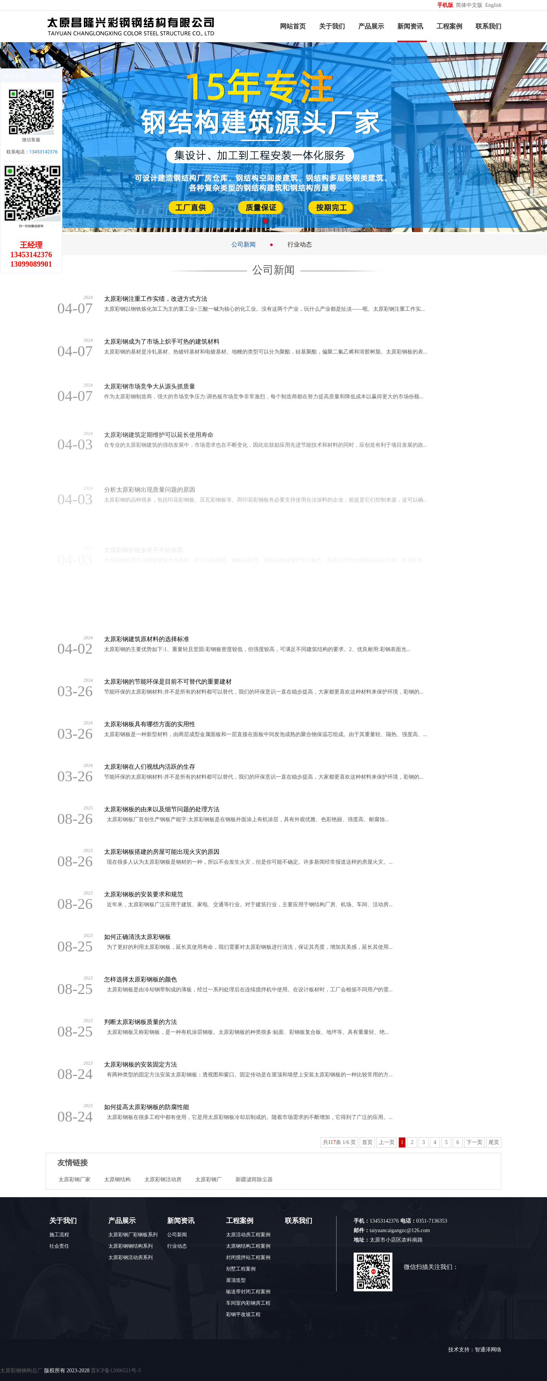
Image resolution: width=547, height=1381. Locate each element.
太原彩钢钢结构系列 (130, 1246)
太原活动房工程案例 (248, 1234)
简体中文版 (470, 5)
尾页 (494, 1142)
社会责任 (59, 1246)
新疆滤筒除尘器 (254, 1179)
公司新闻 (243, 244)
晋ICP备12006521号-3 (116, 1370)
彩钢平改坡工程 (243, 1314)
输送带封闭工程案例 (248, 1291)
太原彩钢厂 (208, 1179)
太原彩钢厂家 (74, 1179)
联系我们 (488, 26)
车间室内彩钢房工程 (248, 1303)
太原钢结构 (117, 1179)
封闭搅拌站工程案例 (248, 1257)
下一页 (474, 1142)
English (493, 5)
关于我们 (332, 26)
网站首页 (293, 26)
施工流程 (59, 1234)
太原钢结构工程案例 (248, 1246)
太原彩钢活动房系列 (130, 1257)
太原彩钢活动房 (163, 1179)
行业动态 (300, 244)
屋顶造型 (236, 1280)
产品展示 (371, 26)
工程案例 (449, 26)
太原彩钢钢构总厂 (21, 1370)
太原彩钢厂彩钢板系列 (133, 1234)
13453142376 (43, 152)
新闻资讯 (410, 26)
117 (332, 1142)
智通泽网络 (488, 1350)
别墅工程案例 (241, 1269)
